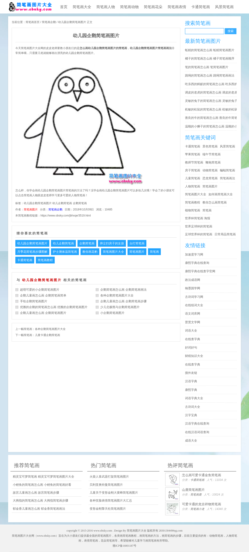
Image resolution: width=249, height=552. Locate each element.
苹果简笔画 (192, 154)
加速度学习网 (194, 254)
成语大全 (191, 440)
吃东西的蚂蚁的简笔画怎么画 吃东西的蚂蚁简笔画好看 (212, 84)
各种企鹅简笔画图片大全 (117, 295)
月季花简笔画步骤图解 (32, 251)
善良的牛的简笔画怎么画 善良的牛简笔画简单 (212, 118)
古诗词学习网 (194, 297)
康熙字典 (191, 390)
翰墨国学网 (192, 288)
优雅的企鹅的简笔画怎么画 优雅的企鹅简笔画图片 (53, 307)
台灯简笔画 (137, 243)
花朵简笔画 (108, 540)
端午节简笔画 (211, 154)
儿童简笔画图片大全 (30, 7)
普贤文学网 (192, 322)
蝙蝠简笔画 (227, 170)
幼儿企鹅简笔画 (62, 203)
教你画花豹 (90, 251)
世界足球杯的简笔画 (198, 226)
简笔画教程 (45, 260)
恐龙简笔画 (210, 178)
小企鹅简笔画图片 (112, 313)
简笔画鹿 (196, 494)
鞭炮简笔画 (213, 162)
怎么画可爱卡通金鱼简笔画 (201, 475)
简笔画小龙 (197, 509)
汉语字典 (191, 381)
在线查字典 (192, 339)
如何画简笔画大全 (221, 194)
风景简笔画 (224, 7)
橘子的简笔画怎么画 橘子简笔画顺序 (209, 58)
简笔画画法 (227, 178)
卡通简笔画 (200, 7)
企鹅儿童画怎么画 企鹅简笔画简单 (43, 295)
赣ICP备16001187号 (124, 545)
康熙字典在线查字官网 (200, 271)
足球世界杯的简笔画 (198, 234)
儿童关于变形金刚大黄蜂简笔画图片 (114, 492)
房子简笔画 (192, 170)
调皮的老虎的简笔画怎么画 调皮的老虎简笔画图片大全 (212, 92)
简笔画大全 (82, 7)
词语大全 (191, 330)
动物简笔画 (210, 170)
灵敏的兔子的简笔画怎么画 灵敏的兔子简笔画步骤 (212, 101)
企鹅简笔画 (80, 203)
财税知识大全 (194, 356)
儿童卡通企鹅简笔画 (47, 335)
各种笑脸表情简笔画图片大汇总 (111, 500)
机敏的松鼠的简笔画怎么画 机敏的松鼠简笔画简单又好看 (212, 109)
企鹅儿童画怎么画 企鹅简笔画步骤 (123, 301)
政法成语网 (192, 280)
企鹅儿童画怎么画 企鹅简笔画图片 (43, 313)
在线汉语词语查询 (197, 432)
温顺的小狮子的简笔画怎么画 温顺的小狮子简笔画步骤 (212, 126)
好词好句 (191, 347)
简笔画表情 (177, 7)
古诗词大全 (192, 407)
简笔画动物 (129, 7)
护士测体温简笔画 (65, 251)
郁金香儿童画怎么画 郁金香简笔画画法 (39, 508)
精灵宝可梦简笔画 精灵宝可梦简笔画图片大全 (43, 476)
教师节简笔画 (194, 162)
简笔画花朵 (153, 7)
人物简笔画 (192, 186)
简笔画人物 (105, 7)
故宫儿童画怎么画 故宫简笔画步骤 (36, 492)
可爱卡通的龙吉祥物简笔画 (201, 504)
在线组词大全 (194, 305)
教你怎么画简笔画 (214, 202)
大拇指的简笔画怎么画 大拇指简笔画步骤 (40, 500)
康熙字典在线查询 (197, 263)
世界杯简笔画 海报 (197, 218)
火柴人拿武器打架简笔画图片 (109, 476)
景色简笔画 (210, 146)
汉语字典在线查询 (197, 423)
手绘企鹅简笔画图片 (33, 301)
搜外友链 (191, 373)
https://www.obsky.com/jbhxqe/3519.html (65, 215)
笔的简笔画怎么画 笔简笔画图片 (206, 67)
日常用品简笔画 (225, 234)
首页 (63, 7)
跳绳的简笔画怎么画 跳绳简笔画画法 (209, 75)
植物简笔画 (192, 210)
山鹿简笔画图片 (193, 490)
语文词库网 (192, 313)
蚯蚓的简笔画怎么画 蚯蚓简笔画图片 (209, 50)
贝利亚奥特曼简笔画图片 (106, 484)
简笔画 (154, 251)
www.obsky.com (103, 530)
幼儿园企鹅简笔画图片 (38, 203)
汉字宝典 (191, 415)
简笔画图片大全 (113, 251)
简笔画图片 (31, 209)
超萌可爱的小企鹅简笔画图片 (39, 289)
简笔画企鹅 (49, 22)
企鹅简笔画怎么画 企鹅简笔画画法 (123, 289)
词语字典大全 (194, 398)
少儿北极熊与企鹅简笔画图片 (120, 307)
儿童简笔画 (192, 178)
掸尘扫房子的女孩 (112, 243)
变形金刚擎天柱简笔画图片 (108, 508)
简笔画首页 (33, 22)
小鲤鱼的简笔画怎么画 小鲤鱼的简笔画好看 (42, 484)
